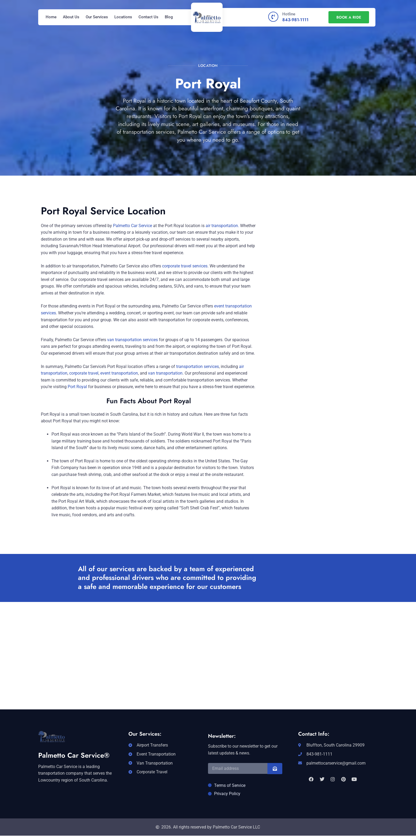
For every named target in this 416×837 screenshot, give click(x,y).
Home (51, 17)
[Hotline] (273, 17)
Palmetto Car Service (132, 225)
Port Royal (77, 386)
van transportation (165, 373)
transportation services (197, 366)
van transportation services (132, 339)
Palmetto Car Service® (74, 755)
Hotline (288, 14)
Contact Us (148, 17)
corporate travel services (184, 265)
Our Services (97, 17)
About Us (71, 17)
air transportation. (222, 225)
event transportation (119, 373)
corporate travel (83, 373)
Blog (169, 17)
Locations (123, 17)
